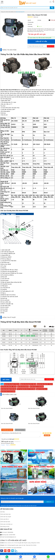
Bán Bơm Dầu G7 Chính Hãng (36, 386)
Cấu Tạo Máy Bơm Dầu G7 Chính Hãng (26, 389)
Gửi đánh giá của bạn (7, 429)
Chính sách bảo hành (5, 521)
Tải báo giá (52, 20)
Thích (7, 445)
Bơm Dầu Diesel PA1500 (34, 408)
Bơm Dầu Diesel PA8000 (6, 408)
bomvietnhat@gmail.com (10, 537)
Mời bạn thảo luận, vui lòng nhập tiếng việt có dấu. (21, 434)
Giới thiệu (2, 511)
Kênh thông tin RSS (4, 526)
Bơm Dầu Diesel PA (20, 11)
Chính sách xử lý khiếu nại (6, 524)
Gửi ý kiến (47, 435)
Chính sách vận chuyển (5, 516)
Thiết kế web (27, 554)
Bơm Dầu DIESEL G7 (10, 11)
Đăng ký (49, 501)
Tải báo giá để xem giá (36, 34)
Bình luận (35, 17)
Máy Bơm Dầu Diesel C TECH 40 (11, 384)
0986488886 (10, 532)
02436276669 (12, 534)
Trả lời (2, 445)
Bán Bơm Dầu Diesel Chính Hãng (8, 389)
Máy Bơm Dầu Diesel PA (23, 386)
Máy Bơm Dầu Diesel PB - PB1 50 (28, 384)
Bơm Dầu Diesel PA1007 (34, 423)
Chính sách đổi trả (4, 519)
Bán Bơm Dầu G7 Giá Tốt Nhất (8, 391)
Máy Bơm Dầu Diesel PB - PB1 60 (44, 384)
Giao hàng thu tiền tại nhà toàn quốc (40, 37)
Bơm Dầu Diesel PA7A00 (7, 423)
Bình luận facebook (20, 429)
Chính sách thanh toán (5, 514)
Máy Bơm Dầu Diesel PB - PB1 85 (8, 386)
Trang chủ (3, 11)
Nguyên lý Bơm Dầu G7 (41, 389)
